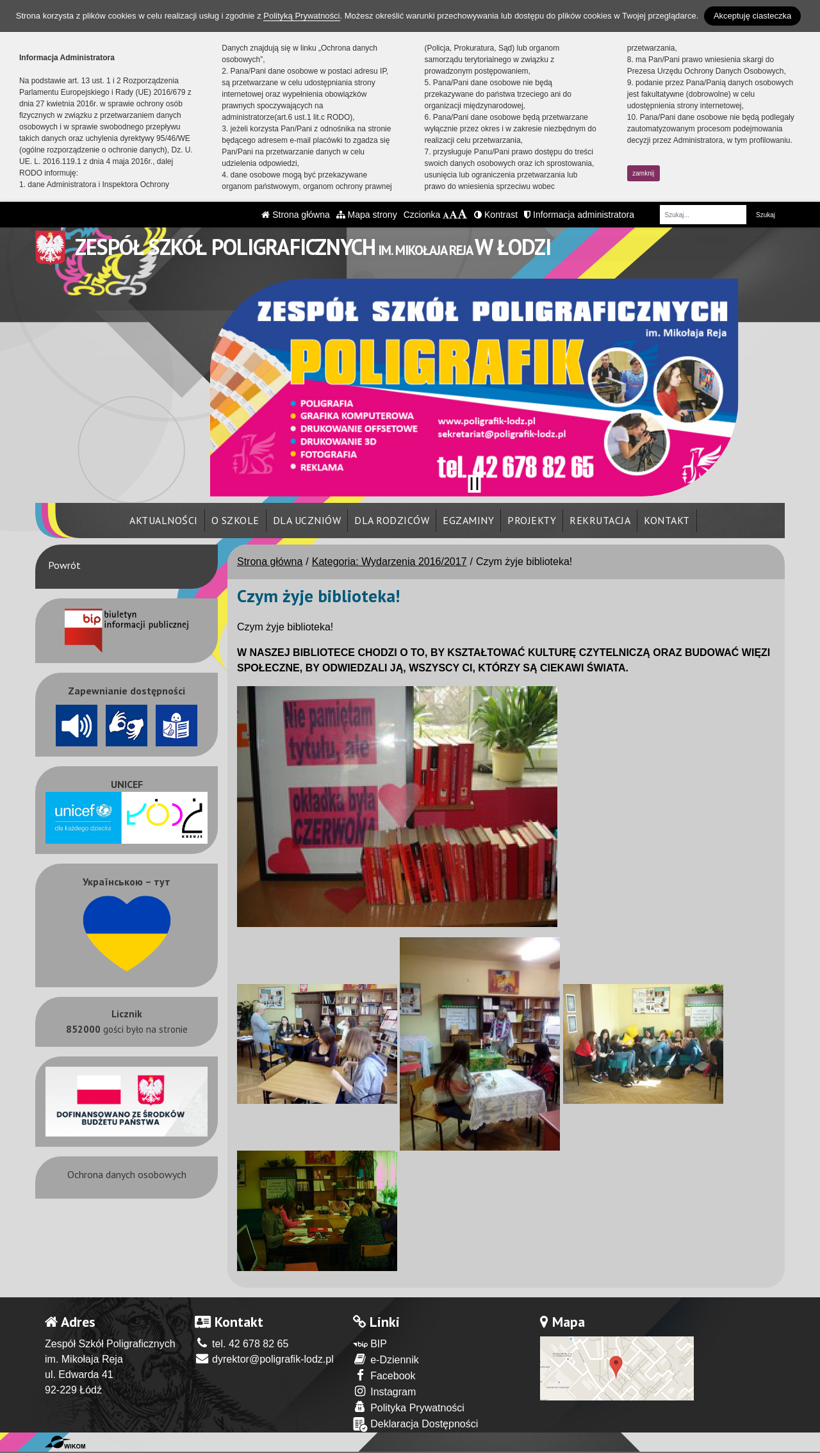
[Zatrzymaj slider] (474, 483)
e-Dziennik (386, 1359)
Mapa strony (366, 214)
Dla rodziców (391, 520)
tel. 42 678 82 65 (242, 1343)
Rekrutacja (600, 520)
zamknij (643, 173)
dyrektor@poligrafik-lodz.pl (264, 1359)
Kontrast (496, 214)
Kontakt (667, 520)
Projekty (531, 520)
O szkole (235, 520)
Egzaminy (468, 520)
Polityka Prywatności (408, 1407)
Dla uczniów (307, 520)
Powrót (64, 565)
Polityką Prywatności (301, 16)
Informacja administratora (579, 214)
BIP (370, 1343)
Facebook (384, 1375)
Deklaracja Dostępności (416, 1424)
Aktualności (163, 520)
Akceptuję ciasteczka (752, 16)
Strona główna (295, 214)
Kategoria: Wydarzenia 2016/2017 (389, 561)
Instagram (384, 1391)
